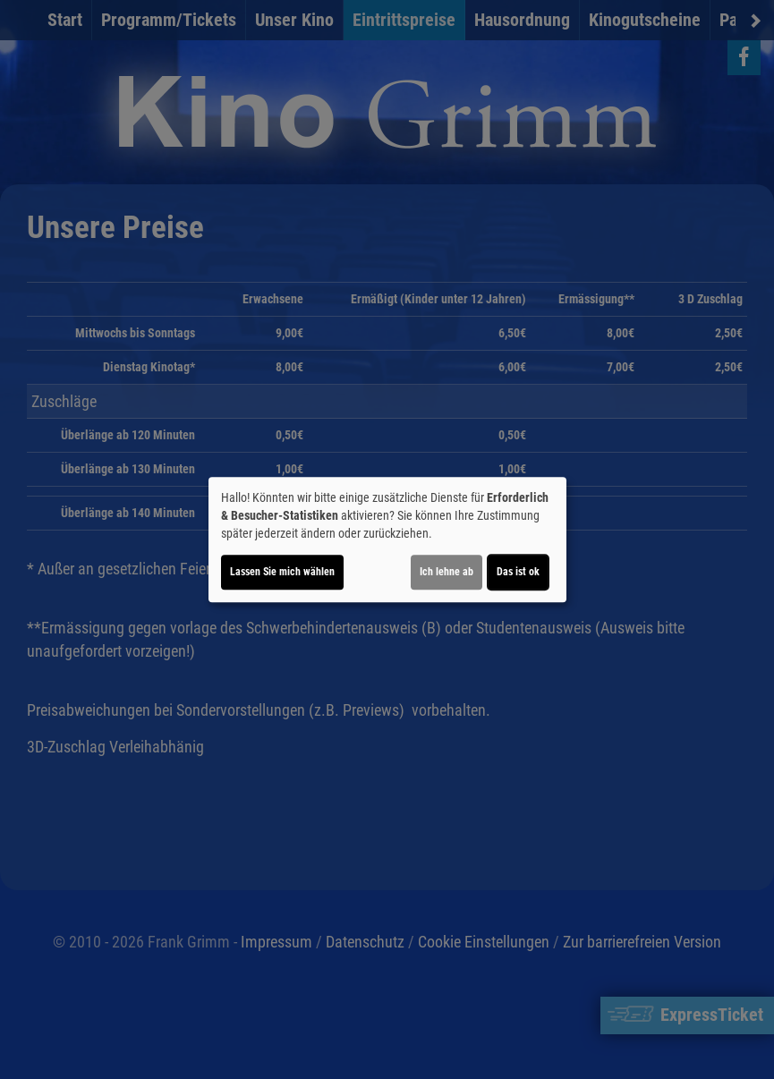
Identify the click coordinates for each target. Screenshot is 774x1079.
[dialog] (387, 539)
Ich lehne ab (446, 571)
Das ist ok (518, 571)
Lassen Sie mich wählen (282, 571)
